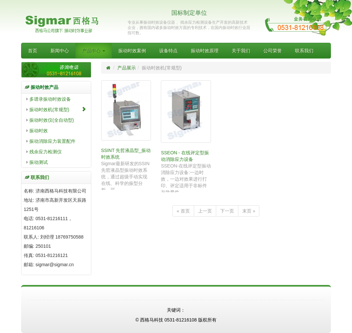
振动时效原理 (205, 50)
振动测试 (37, 162)
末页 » (248, 211)
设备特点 (168, 50)
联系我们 (304, 50)
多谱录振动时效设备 (48, 99)
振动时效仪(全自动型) (50, 120)
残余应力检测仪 (44, 151)
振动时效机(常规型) (56, 109)
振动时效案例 (132, 50)
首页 (32, 50)
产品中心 (93, 50)
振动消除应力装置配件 (50, 141)
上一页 (205, 211)
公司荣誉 (272, 50)
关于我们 (241, 50)
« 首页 (183, 211)
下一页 (227, 211)
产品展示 (126, 67)
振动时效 (37, 130)
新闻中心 (59, 50)
